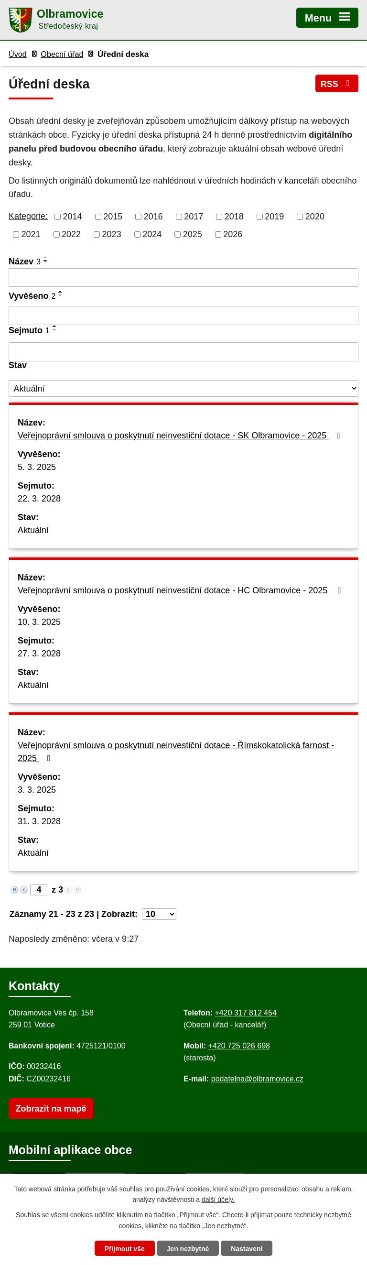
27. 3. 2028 (39, 653)
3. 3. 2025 (37, 790)
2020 (314, 216)
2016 (153, 216)
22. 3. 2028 (39, 498)
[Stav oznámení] (183, 388)
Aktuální (33, 530)
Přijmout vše (125, 1249)
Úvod (18, 54)
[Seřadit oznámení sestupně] (46, 261)
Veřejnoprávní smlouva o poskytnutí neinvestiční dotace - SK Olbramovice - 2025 (181, 435)
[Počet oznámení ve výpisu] (159, 914)
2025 (192, 234)
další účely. (218, 1200)
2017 (193, 216)
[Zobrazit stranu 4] (38, 889)
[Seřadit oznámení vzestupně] (46, 257)
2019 (274, 216)
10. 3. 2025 (39, 622)
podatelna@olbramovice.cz (257, 1079)
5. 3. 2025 (37, 467)
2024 (152, 234)
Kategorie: (28, 216)
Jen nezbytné (188, 1249)
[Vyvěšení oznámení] (183, 315)
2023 (111, 234)
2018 (234, 216)
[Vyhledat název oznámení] (183, 277)
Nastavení (246, 1249)
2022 (71, 234)
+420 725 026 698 (239, 1046)
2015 (112, 216)
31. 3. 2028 (39, 821)
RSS (337, 84)
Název (25, 261)
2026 (232, 234)
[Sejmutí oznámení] (183, 351)
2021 (31, 234)
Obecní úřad (62, 54)
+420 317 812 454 (245, 1013)
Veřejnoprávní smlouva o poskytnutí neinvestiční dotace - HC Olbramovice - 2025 (181, 590)
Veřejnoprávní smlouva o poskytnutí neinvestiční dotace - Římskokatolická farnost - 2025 (176, 752)
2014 (72, 216)
